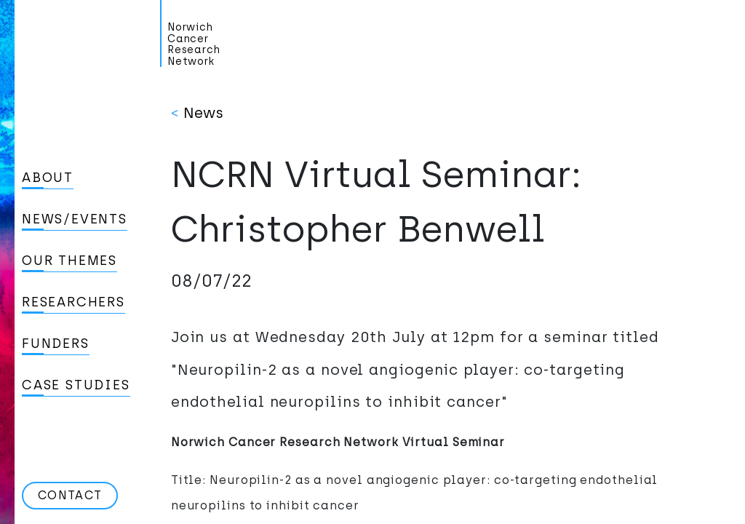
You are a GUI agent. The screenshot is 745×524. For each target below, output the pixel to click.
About (47, 178)
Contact (70, 495)
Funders (55, 344)
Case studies (76, 385)
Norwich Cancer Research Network (193, 44)
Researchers (73, 302)
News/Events (74, 219)
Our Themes (69, 261)
